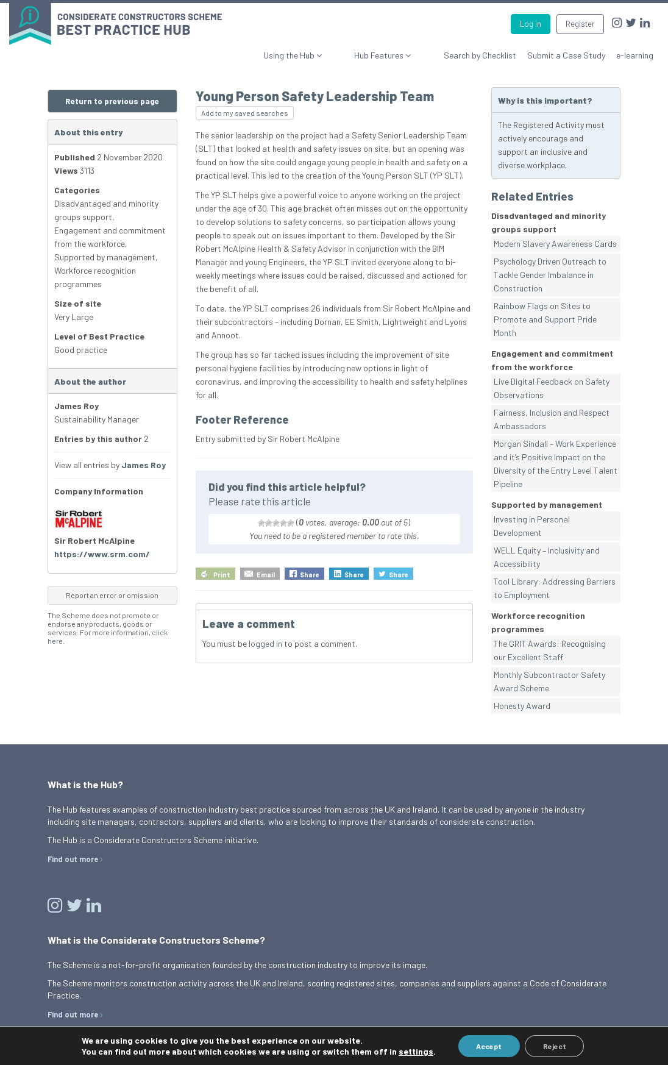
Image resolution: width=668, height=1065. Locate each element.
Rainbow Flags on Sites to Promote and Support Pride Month (545, 319)
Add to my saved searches (244, 113)
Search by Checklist (480, 55)
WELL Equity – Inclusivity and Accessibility (547, 557)
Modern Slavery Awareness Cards (555, 243)
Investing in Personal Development (532, 526)
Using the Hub (333, 55)
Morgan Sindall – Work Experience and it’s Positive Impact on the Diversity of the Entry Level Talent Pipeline (555, 463)
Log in (530, 24)
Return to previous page (112, 101)
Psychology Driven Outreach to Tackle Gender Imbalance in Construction (550, 274)
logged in (265, 643)
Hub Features (401, 55)
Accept (489, 1046)
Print (221, 575)
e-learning (634, 55)
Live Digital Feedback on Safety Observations (551, 388)
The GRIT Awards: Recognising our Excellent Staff (550, 650)
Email (266, 575)
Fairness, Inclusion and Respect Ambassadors (551, 419)
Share (309, 575)
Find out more (73, 859)
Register (580, 24)
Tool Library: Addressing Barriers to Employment (555, 588)
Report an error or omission (112, 595)
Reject (554, 1046)
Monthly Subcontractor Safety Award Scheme (549, 681)
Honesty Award (522, 705)
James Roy (143, 465)
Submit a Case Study (566, 55)
